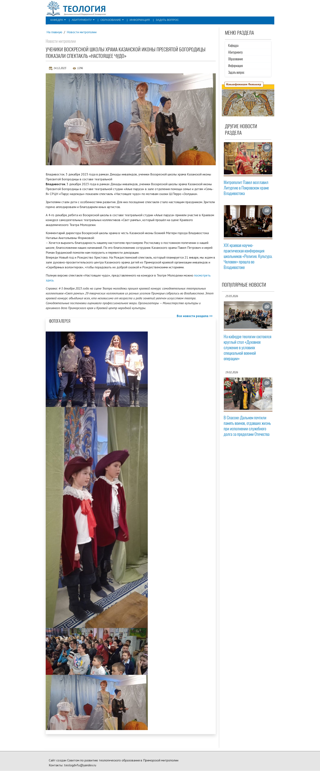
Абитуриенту (79, 19)
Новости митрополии (82, 32)
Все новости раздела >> (194, 316)
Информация (130, 19)
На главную (54, 32)
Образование (105, 19)
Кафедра (57, 19)
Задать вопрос (154, 19)
